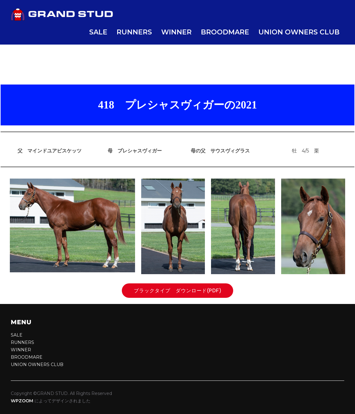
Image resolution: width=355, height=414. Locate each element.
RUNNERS (134, 32)
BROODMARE (225, 32)
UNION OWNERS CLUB (299, 32)
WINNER (176, 32)
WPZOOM (22, 401)
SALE (98, 32)
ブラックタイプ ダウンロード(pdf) (180, 290)
